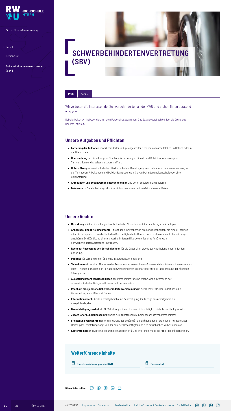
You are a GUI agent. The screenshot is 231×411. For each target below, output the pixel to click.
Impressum (88, 405)
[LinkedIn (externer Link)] (204, 405)
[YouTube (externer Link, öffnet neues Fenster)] (211, 405)
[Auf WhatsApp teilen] (99, 388)
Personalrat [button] (12, 55)
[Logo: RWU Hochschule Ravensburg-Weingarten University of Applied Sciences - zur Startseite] (27, 13)
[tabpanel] (142, 239)
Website (38, 405)
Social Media (184, 405)
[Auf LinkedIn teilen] (113, 388)
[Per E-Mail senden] (120, 388)
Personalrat (157, 364)
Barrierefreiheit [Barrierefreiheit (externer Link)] (122, 405)
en (16, 405)
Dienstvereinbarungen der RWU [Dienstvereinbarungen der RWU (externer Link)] (95, 364)
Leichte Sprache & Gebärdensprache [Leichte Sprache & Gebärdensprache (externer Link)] (154, 405)
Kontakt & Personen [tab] (159, 93)
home (7, 30)
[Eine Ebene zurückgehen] (27, 47)
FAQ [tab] (110, 93)
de (5, 405)
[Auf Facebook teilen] (92, 388)
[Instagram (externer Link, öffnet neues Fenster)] (197, 405)
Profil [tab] (71, 93)
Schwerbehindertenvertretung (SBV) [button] (24, 68)
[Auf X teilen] (106, 388)
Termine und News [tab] (91, 93)
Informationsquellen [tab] (130, 93)
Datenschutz (105, 405)
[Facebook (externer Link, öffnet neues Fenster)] (218, 405)
